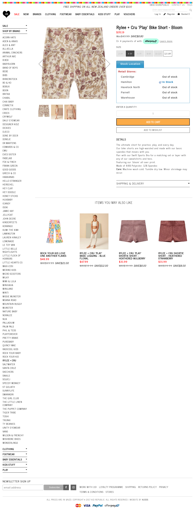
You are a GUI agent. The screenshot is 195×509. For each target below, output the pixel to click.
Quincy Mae (9, 343)
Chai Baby (8, 105)
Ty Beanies (9, 420)
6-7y (139, 59)
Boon (5, 94)
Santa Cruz (9, 365)
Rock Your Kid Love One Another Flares (53, 260)
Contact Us (178, 5)
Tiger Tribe (9, 409)
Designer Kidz (10, 127)
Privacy (166, 482)
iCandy (6, 205)
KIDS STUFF (104, 20)
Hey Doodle (9, 194)
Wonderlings (10, 438)
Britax (6, 98)
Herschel (8, 186)
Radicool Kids (10, 347)
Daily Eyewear (11, 124)
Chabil (6, 102)
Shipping (132, 482)
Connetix (8, 109)
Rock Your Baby (12, 351)
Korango (8, 227)
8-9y (149, 59)
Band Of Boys (10, 72)
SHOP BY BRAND (11, 37)
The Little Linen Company (12, 400)
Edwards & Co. (11, 149)
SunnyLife (8, 387)
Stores (111, 487)
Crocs (6, 116)
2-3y (120, 59)
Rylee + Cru (9, 358)
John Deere (9, 219)
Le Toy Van (9, 245)
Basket (185, 20)
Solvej (6, 376)
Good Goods (9, 172)
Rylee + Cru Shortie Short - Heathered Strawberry (171, 261)
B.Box (6, 65)
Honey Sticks (10, 197)
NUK (5, 317)
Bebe (5, 76)
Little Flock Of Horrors (11, 257)
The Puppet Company (15, 405)
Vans (5, 427)
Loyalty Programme (112, 482)
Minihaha (8, 284)
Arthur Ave (9, 61)
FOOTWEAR (66, 20)
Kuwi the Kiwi (10, 230)
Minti (6, 292)
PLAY (117, 20)
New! (26, 20)
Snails (6, 373)
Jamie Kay (8, 212)
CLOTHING (50, 20)
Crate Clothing (11, 113)
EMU (5, 153)
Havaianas (8, 179)
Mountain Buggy (12, 303)
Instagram (73, 482)
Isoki (5, 208)
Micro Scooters (11, 273)
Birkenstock (10, 83)
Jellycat (7, 216)
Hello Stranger (12, 183)
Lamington (9, 234)
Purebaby (8, 340)
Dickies (6, 131)
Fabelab (7, 161)
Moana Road (9, 299)
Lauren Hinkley (12, 238)
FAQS (189, 5)
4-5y (130, 59)
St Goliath (9, 384)
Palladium (8, 321)
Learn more (166, 47)
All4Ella (8, 54)
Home (6, 20)
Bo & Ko (7, 87)
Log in (158, 20)
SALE (17, 20)
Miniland (8, 288)
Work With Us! (89, 482)
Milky (6, 277)
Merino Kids (9, 270)
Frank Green (10, 168)
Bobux (6, 91)
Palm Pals (8, 325)
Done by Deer (10, 138)
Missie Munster (11, 295)
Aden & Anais (10, 46)
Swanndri (8, 391)
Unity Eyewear (11, 423)
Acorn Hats (9, 43)
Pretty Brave (10, 336)
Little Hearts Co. (12, 262)
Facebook (66, 482)
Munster (8, 306)
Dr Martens (9, 146)
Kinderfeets (10, 223)
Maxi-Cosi (8, 266)
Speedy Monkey (11, 380)
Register (171, 20)
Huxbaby (8, 201)
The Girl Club (10, 395)
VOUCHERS (129, 20)
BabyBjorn (9, 69)
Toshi (6, 412)
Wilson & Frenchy (13, 431)
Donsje (6, 142)
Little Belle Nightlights (10, 250)
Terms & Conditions (92, 487)
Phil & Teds (9, 328)
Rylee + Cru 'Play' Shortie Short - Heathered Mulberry (132, 261)
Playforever (10, 332)
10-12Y (158, 59)
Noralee (7, 314)
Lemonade (8, 242)
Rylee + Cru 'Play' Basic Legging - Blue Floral (93, 261)
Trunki (7, 416)
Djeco (6, 135)
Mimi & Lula (9, 281)
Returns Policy (149, 482)
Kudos (145, 494)
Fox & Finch (9, 164)
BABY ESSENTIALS (84, 20)
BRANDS (37, 20)
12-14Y (167, 59)
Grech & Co (9, 175)
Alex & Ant (9, 50)
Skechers (8, 369)
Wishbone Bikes (11, 434)
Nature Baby (10, 310)
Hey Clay (8, 190)
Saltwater (9, 361)
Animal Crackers (12, 58)
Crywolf (7, 120)
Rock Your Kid (11, 354)
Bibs (5, 80)
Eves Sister (9, 157)
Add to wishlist (153, 136)
